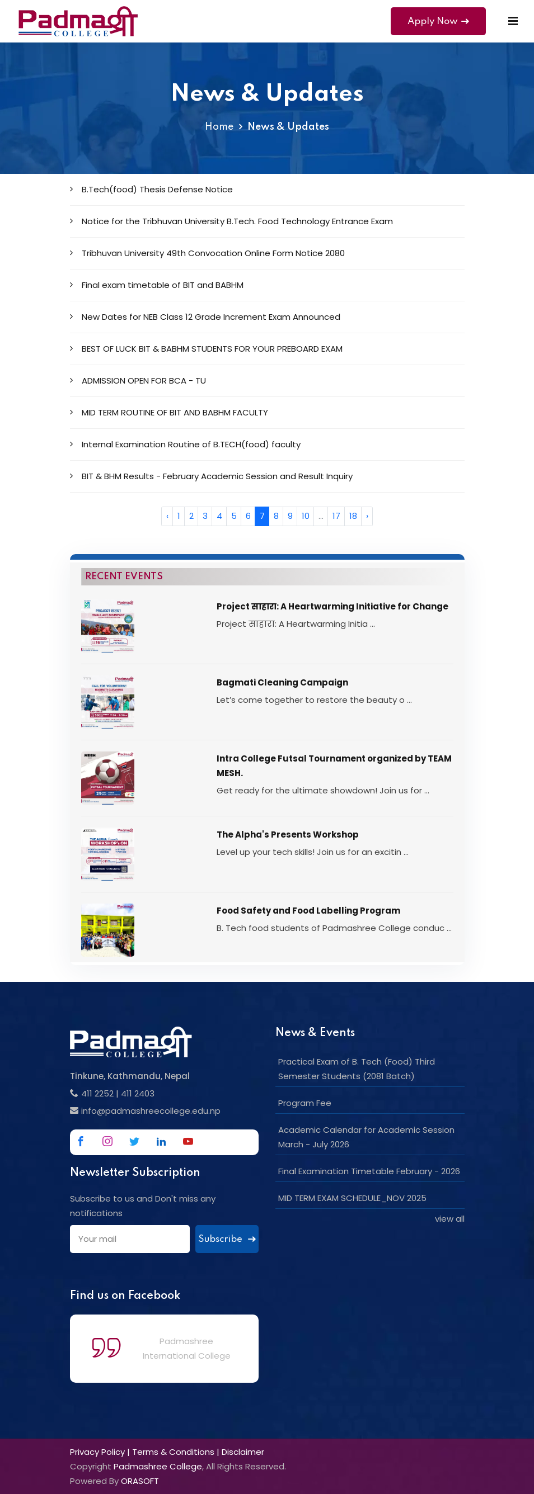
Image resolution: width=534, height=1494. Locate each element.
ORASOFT (140, 1481)
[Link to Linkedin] (161, 1141)
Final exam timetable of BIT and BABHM (156, 285)
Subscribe (227, 1239)
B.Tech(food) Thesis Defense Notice (151, 189)
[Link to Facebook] (81, 1141)
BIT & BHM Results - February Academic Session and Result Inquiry (211, 476)
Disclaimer (243, 1452)
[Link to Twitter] (134, 1141)
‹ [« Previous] (167, 516)
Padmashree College (158, 1466)
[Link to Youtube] (188, 1141)
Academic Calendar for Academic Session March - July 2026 (366, 1137)
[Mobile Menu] (513, 21)
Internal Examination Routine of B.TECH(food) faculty (185, 444)
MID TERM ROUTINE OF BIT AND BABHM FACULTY (169, 412)
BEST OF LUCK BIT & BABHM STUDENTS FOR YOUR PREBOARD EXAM (206, 348)
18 (353, 516)
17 (336, 516)
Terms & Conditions (173, 1452)
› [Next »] (367, 516)
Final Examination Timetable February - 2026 (369, 1171)
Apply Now (438, 21)
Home (219, 127)
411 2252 (97, 1093)
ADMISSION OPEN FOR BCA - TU (138, 380)
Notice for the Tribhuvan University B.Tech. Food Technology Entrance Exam (231, 221)
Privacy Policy (97, 1452)
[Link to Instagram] (107, 1141)
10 (306, 516)
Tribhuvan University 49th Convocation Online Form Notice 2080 (207, 253)
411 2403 (137, 1093)
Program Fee (304, 1103)
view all (450, 1218)
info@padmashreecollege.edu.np (151, 1111)
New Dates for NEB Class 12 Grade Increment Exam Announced (205, 317)
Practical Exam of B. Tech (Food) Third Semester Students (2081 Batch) (356, 1069)
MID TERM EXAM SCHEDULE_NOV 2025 (352, 1198)
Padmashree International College (187, 1348)
